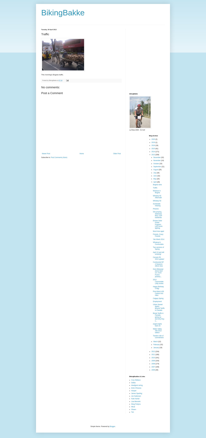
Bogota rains (157, 185)
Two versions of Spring (158, 248)
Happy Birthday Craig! (158, 287)
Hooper (133, 391)
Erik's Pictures (136, 388)
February (156, 344)
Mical (133, 407)
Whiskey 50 (157, 201)
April (155, 182)
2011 (153, 354)
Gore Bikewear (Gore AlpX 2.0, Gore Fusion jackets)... (158, 273)
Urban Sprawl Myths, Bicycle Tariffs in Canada (158, 307)
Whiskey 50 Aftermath (157, 197)
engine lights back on (157, 325)
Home (82, 154)
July (155, 173)
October (156, 164)
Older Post (117, 154)
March (155, 341)
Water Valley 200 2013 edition (157, 331)
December (157, 157)
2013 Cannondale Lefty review (158, 281)
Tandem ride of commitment (158, 337)
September (157, 167)
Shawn (133, 409)
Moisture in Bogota (157, 192)
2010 (153, 358)
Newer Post (46, 154)
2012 (153, 351)
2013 (153, 155)
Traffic (155, 188)
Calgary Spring (158, 298)
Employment (157, 301)
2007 (153, 367)
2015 (153, 149)
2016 (153, 145)
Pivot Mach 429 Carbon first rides (158, 293)
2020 (153, 139)
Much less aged (158, 231)
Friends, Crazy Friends (158, 235)
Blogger (112, 426)
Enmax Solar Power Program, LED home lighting (157, 224)
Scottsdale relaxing (156, 205)
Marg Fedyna (136, 404)
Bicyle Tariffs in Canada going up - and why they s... (158, 317)
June (155, 176)
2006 (153, 370)
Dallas (133, 383)
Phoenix (156, 209)
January (156, 348)
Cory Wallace (136, 380)
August (156, 170)
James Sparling (136, 393)
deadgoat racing (137, 385)
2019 (153, 142)
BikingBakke (63, 12)
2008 (153, 364)
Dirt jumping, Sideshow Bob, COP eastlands (157, 214)
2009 (153, 361)
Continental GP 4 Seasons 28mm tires (158, 264)
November (157, 160)
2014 (153, 152)
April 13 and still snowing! (158, 253)
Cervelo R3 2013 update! (158, 258)
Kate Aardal (135, 399)
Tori (132, 412)
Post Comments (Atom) (59, 157)
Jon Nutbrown (136, 396)
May (155, 179)
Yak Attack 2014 (158, 239)
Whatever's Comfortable (158, 243)
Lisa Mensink (135, 401)
